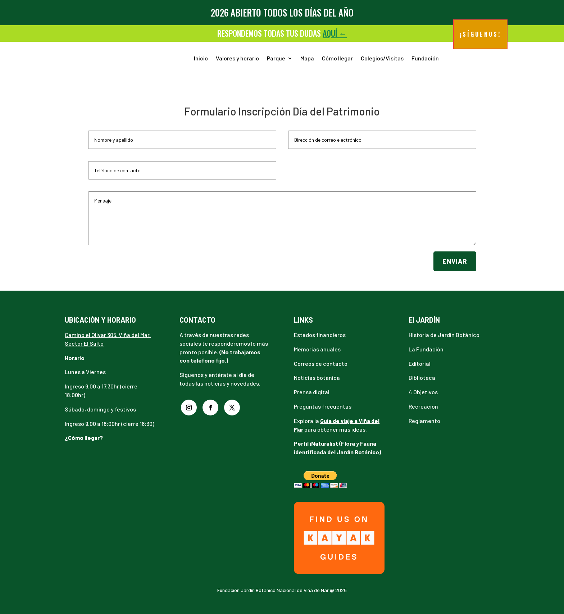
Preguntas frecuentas (322, 406)
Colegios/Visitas (382, 58)
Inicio (201, 58)
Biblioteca (422, 377)
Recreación (423, 406)
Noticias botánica (317, 377)
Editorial (420, 363)
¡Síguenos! (480, 34)
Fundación (425, 58)
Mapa (307, 58)
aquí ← (335, 33)
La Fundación (426, 349)
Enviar (454, 261)
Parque (276, 58)
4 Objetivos (423, 391)
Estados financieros (320, 334)
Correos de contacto (320, 363)
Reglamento (424, 420)
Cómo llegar (337, 58)
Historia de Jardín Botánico (444, 334)
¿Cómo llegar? (84, 437)
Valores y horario (237, 58)
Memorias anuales (317, 349)
